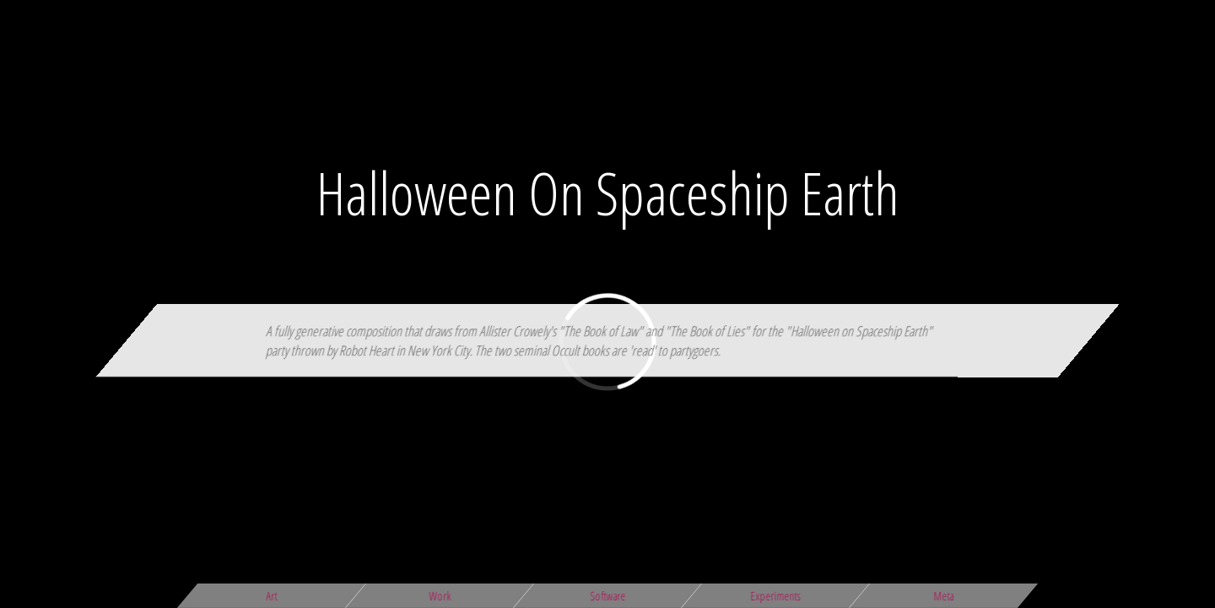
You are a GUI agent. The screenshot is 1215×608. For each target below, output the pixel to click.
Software (607, 596)
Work (440, 596)
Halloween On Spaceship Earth (607, 192)
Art (272, 596)
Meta (943, 596)
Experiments (776, 596)
